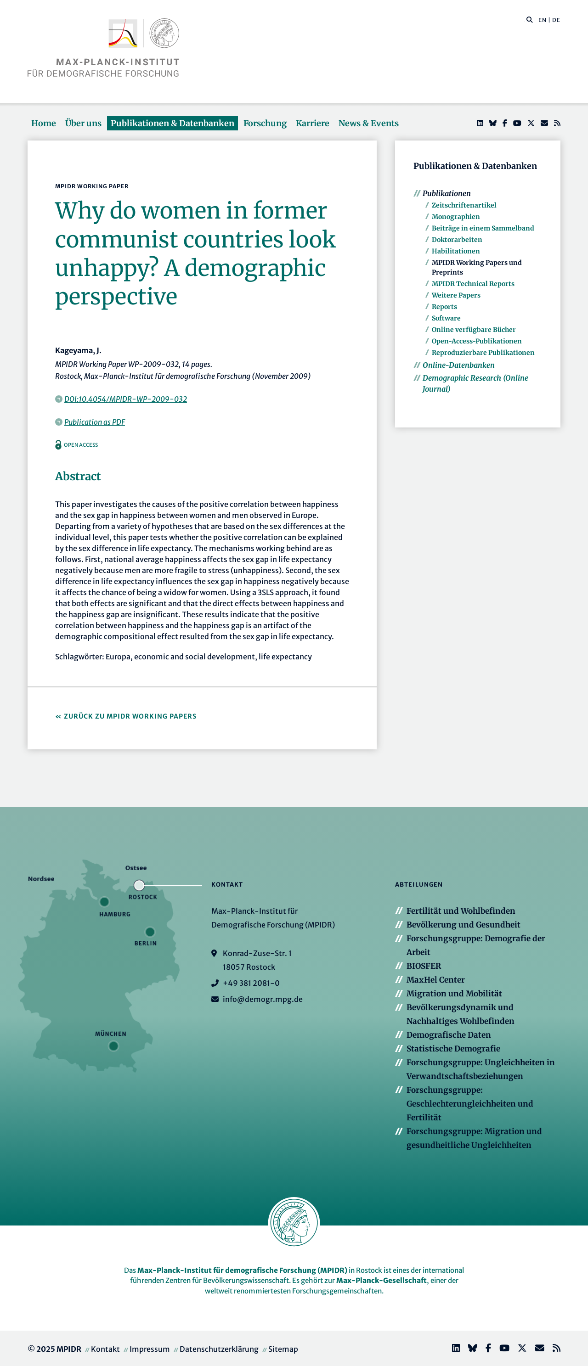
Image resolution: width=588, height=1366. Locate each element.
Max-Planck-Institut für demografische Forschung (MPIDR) (242, 1270)
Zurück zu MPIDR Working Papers (130, 716)
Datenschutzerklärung (219, 1349)
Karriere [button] (312, 123)
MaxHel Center (436, 980)
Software (446, 318)
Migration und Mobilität (454, 994)
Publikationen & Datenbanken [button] (172, 123)
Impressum (150, 1349)
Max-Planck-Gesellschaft (381, 1280)
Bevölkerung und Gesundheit (463, 925)
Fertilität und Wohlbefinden (461, 911)
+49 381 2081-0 (251, 983)
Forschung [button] (265, 123)
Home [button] (43, 123)
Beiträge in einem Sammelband (483, 228)
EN (542, 20)
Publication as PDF (94, 422)
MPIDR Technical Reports (473, 284)
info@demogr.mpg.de (263, 999)
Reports (444, 307)
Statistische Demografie (453, 1049)
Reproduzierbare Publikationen (483, 353)
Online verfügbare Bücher (474, 330)
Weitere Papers (456, 295)
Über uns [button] (83, 123)
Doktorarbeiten (457, 240)
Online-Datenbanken (459, 365)
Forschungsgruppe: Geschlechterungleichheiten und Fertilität (470, 1104)
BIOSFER (424, 966)
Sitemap (283, 1349)
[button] (529, 19)
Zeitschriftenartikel (464, 205)
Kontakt (105, 1349)
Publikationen (447, 193)
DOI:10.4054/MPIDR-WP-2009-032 (125, 399)
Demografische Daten (449, 1035)
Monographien (456, 217)
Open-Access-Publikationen (477, 341)
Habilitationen (456, 251)
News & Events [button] (369, 123)
